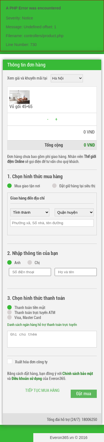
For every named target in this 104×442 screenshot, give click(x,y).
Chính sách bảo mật (77, 373)
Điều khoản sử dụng (27, 378)
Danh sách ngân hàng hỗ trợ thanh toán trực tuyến (42, 325)
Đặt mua (83, 393)
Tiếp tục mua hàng (42, 390)
